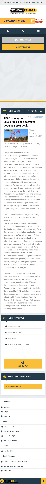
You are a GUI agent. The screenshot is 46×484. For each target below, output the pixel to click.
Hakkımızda (7, 407)
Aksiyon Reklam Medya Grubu (13, 466)
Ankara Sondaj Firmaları (11, 427)
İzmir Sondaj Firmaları (11, 440)
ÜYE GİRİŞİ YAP (23, 47)
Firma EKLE (7, 416)
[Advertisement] (23, 77)
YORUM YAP (23, 363)
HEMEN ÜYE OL (23, 40)
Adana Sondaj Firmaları (11, 431)
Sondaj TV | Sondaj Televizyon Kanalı (15, 461)
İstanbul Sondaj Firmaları (12, 436)
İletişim (6, 412)
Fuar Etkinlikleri (8, 451)
